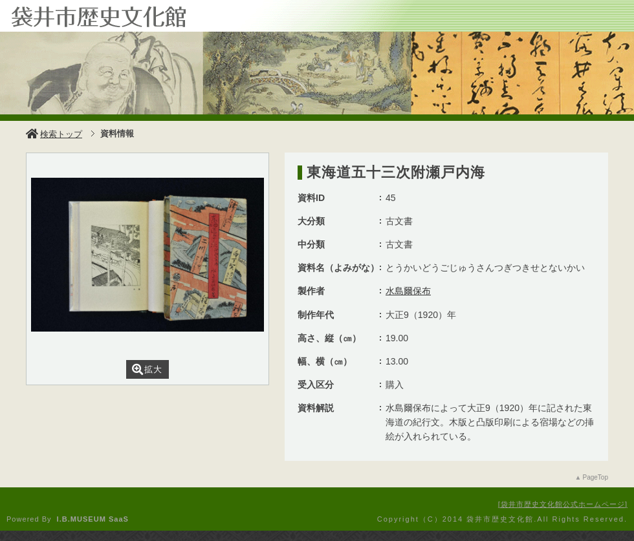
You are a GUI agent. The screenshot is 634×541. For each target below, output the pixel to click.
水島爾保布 (408, 291)
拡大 (147, 369)
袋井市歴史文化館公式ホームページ (563, 504)
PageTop (595, 477)
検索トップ (54, 134)
